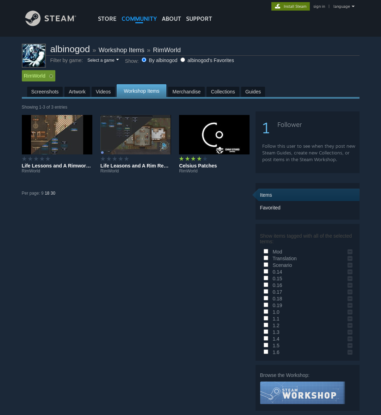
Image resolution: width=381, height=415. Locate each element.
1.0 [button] (270, 312)
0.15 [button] (272, 278)
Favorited (270, 207)
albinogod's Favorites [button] (207, 60)
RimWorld (167, 50)
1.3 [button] (270, 332)
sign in (319, 6)
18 (47, 193)
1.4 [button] (270, 339)
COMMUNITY (139, 18)
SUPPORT (199, 18)
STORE (107, 18)
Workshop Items (122, 50)
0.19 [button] (272, 305)
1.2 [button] (270, 325)
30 (53, 193)
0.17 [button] (272, 292)
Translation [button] (279, 258)
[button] (103, 61)
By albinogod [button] (160, 60)
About (171, 18)
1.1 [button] (270, 319)
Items (266, 195)
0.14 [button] (272, 272)
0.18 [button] (272, 298)
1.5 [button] (270, 345)
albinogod (70, 49)
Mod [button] (272, 252)
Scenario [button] (277, 265)
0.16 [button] (272, 285)
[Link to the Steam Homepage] (56, 24)
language (341, 6)
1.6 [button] (270, 352)
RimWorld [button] (38, 76)
